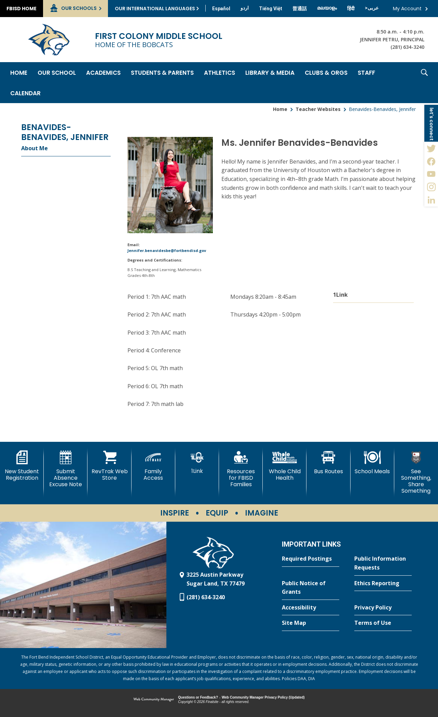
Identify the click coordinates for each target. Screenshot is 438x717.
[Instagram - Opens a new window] (431, 187)
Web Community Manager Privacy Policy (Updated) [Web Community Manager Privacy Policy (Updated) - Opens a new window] (263, 697)
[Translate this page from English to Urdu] (244, 8)
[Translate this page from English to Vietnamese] (271, 8)
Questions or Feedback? (198, 697)
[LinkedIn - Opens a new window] (431, 200)
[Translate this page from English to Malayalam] (327, 8)
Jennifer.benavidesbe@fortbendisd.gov (166, 250)
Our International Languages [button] (155, 8)
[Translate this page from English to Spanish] (221, 8)
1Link (340, 294)
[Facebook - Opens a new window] (431, 161)
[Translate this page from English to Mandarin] (299, 8)
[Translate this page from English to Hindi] (351, 8)
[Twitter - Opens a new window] (431, 148)
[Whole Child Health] (284, 466)
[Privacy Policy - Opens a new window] (383, 608)
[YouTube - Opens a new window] (431, 174)
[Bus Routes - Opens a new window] (328, 463)
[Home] (18, 72)
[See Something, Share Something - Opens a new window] (416, 473)
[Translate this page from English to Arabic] (371, 8)
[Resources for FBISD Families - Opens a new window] (240, 469)
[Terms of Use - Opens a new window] (383, 623)
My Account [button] (407, 8)
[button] (424, 82)
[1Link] (197, 462)
